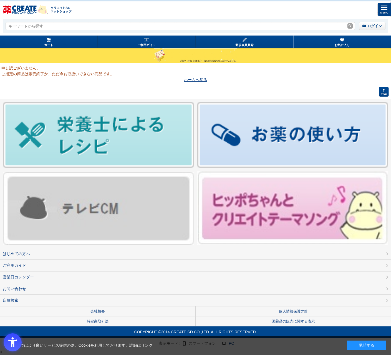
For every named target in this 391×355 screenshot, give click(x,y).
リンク (147, 345)
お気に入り (342, 45)
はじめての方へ (16, 253)
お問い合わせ (14, 288)
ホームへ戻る (195, 79)
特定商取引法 (98, 321)
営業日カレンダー (18, 277)
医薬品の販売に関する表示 (293, 321)
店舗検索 (10, 300)
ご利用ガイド (146, 45)
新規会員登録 (244, 45)
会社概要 (97, 311)
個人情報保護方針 (293, 311)
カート (48, 45)
